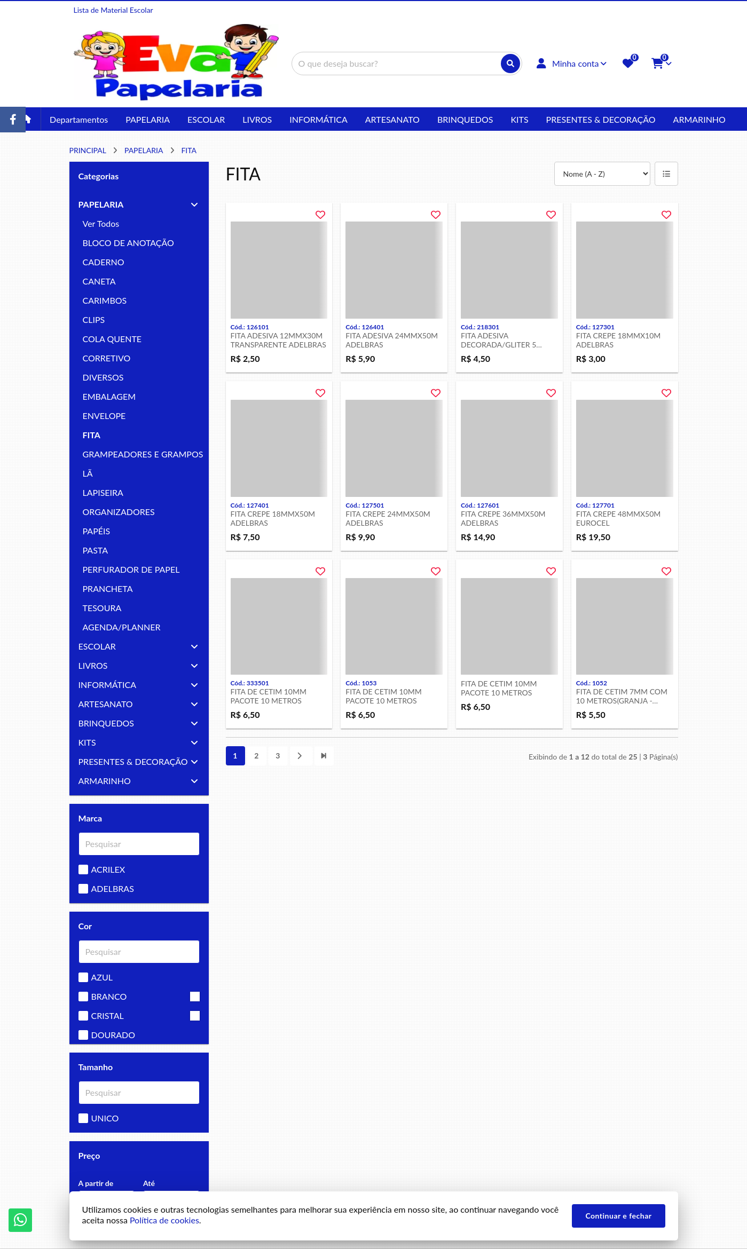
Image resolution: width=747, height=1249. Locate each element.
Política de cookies (164, 1220)
